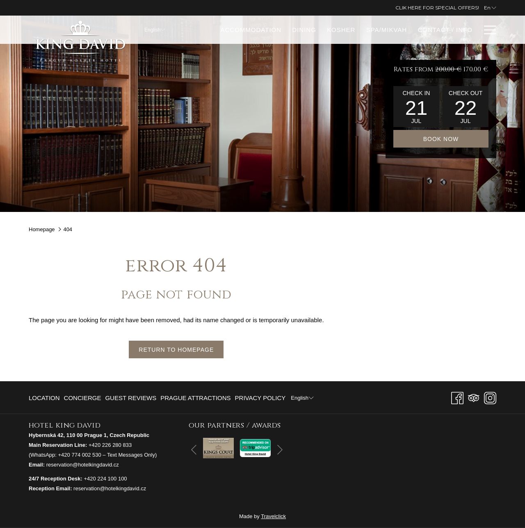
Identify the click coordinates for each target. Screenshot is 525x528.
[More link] (487, 30)
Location (44, 397)
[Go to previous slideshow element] (194, 449)
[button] (416, 106)
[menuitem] (251, 30)
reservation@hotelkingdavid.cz (82, 465)
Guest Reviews (130, 397)
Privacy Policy (260, 397)
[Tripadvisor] (474, 397)
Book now (441, 139)
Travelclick (273, 516)
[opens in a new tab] (218, 447)
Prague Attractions (195, 397)
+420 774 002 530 (79, 455)
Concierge (82, 397)
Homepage (42, 229)
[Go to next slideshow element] (280, 449)
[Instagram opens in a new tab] (490, 397)
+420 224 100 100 (105, 479)
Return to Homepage (176, 349)
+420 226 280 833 (110, 445)
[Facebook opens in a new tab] (457, 397)
